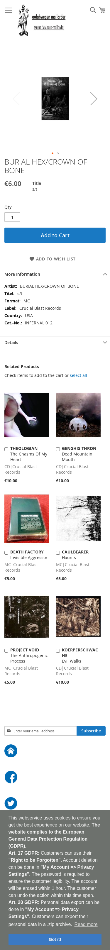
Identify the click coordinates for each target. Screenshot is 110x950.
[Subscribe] (91, 731)
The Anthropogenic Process (29, 655)
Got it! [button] (55, 939)
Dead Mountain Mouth (79, 454)
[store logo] (41, 21)
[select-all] (78, 375)
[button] (94, 98)
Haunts (75, 554)
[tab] (55, 274)
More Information (22, 274)
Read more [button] (85, 924)
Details (11, 342)
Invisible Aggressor (29, 554)
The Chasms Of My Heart (28, 454)
